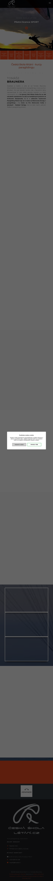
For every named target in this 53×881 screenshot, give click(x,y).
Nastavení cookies (19, 444)
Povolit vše (34, 444)
